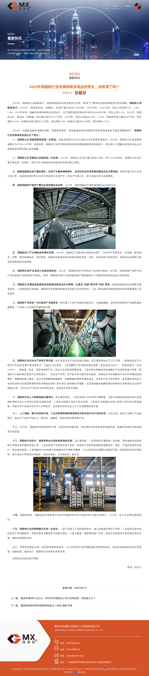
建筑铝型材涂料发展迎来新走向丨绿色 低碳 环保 (46, 605)
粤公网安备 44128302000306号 (120, 668)
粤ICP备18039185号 (94, 669)
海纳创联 (81, 672)
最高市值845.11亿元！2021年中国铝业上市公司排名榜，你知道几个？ (58, 598)
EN (115, 6)
